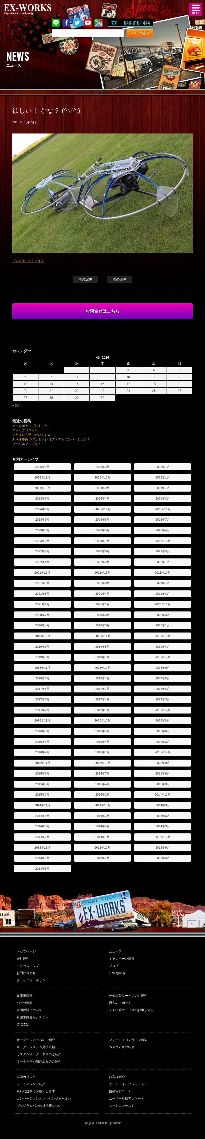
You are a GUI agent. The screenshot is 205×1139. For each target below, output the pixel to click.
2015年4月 (102, 784)
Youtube (88, 23)
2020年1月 (163, 625)
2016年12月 (163, 710)
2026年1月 (163, 466)
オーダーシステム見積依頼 (36, 1047)
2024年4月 (102, 498)
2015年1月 (102, 794)
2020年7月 (42, 615)
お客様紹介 (117, 1077)
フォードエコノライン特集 (128, 1040)
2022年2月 (102, 562)
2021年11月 (102, 572)
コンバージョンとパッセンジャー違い (44, 1098)
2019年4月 (163, 646)
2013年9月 (163, 847)
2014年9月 (163, 805)
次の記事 (120, 279)
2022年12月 (163, 540)
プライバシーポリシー (33, 980)
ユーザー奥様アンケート (126, 1098)
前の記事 (85, 279)
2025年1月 (163, 477)
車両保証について (29, 1010)
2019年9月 (42, 646)
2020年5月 (163, 615)
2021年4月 (102, 593)
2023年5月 (102, 530)
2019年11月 (102, 636)
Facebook (66, 23)
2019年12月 (42, 636)
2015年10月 (102, 762)
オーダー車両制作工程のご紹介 (39, 1061)
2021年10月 (163, 572)
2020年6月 (102, 615)
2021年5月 (42, 593)
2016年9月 (163, 720)
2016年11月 (42, 720)
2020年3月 (102, 625)
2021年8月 (102, 583)
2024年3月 (163, 498)
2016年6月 (163, 731)
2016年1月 (102, 752)
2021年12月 (42, 572)
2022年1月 (163, 562)
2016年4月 (102, 741)
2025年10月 (102, 477)
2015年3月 (163, 784)
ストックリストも (25, 430)
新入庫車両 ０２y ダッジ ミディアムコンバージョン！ (51, 439)
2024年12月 (42, 487)
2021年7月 (163, 583)
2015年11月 (42, 762)
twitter (77, 23)
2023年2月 (42, 540)
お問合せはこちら (102, 311)
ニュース (115, 951)
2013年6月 (163, 858)
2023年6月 (42, 530)
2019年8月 (102, 646)
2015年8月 (42, 773)
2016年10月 (102, 720)
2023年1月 (102, 540)
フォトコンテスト (122, 1106)
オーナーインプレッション (128, 1084)
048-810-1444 (137, 22)
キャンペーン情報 (122, 958)
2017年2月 (42, 710)
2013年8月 (42, 858)
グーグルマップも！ (26, 444)
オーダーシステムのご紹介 (36, 1040)
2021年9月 (42, 583)
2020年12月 (163, 604)
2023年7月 (163, 519)
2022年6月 (102, 551)
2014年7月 (102, 815)
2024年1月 (42, 509)
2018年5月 (42, 678)
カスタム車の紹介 (122, 1047)
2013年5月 (42, 868)
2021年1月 (102, 604)
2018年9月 (163, 667)
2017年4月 (102, 699)
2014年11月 (42, 805)
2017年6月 (163, 688)
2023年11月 (163, 509)
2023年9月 (42, 519)
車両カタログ (26, 1077)
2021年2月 (42, 604)
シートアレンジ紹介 (31, 1084)
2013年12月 (163, 836)
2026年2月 (102, 466)
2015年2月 (42, 794)
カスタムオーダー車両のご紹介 (39, 1054)
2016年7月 (102, 731)
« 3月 (16, 405)
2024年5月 (42, 498)
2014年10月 (102, 805)
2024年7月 (163, 487)
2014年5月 (42, 826)
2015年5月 (42, 784)
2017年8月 (42, 688)
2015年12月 (163, 752)
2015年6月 (163, 773)
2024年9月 (102, 487)
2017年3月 (163, 699)
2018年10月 (102, 667)
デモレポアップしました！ (31, 426)
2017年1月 (102, 710)
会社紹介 (23, 958)
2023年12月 (102, 509)
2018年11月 (42, 667)
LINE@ (56, 23)
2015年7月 (102, 773)
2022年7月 (42, 551)
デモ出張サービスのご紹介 (128, 996)
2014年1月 (102, 836)
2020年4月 (42, 625)
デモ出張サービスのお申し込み (131, 1010)
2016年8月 (42, 731)
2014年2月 (42, 836)
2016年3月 (163, 741)
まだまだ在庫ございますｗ (31, 435)
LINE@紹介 (117, 973)
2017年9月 (163, 678)
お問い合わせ (26, 973)
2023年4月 (163, 530)
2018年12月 (163, 657)
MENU (195, 9)
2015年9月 (163, 762)
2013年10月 (102, 847)
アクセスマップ (28, 966)
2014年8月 (42, 815)
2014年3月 (163, 826)
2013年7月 (102, 858)
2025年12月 (42, 477)
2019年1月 (102, 657)
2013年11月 (42, 847)
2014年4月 (102, 826)
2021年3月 (163, 593)
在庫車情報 (25, 996)
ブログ (114, 966)
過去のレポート (120, 1003)
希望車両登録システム (33, 1017)
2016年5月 (42, 741)
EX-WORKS (36, 9)
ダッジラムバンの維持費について (41, 1106)
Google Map (98, 23)
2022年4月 (42, 562)
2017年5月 (42, 699)
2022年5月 (163, 551)
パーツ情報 (25, 1003)
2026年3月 (42, 466)
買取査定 (23, 1024)
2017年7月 (102, 688)
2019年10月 (163, 636)
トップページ (26, 951)
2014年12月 (163, 794)
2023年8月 (102, 519)
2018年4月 (102, 678)
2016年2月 (42, 752)
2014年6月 (163, 815)
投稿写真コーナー (122, 1091)
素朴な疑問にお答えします (36, 1091)
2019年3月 (42, 657)
